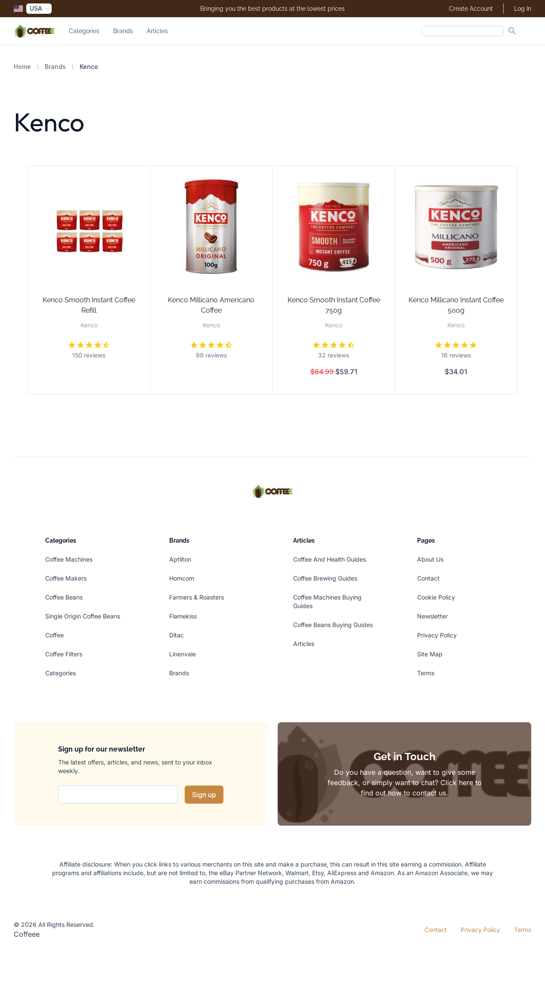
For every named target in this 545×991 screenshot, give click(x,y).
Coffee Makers (66, 578)
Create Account (471, 8)
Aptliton (180, 559)
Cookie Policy (436, 597)
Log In (522, 8)
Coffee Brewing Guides (325, 578)
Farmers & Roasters (196, 597)
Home (22, 66)
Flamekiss (183, 616)
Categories (84, 31)
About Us (430, 559)
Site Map (430, 654)
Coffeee (27, 934)
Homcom (181, 578)
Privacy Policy (437, 635)
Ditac (176, 635)
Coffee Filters (63, 654)
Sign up (204, 794)
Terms (425, 673)
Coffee (54, 635)
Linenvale (182, 654)
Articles (157, 31)
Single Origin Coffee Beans (82, 616)
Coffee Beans (64, 597)
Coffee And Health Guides (329, 559)
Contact (428, 578)
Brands (123, 31)
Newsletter (432, 616)
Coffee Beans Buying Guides (333, 624)
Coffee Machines (69, 559)
